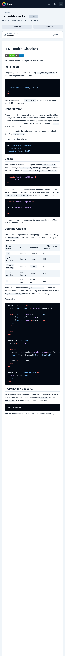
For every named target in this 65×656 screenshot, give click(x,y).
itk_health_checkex (14, 16)
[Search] (55, 4)
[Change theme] (49, 4)
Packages (6, 13)
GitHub (6, 549)
